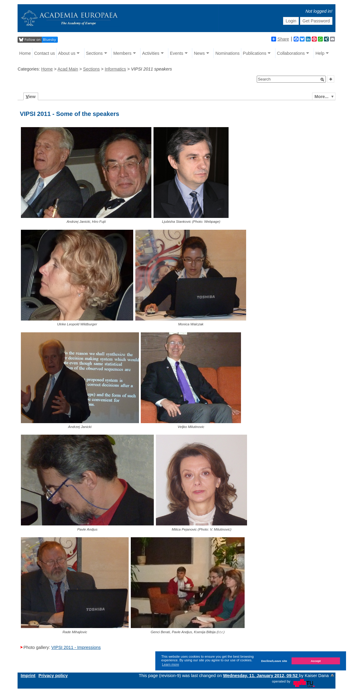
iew (31, 96)
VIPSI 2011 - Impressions (76, 647)
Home (25, 53)
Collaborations (291, 53)
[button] (322, 79)
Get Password (316, 20)
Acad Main (68, 69)
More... (321, 96)
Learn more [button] (170, 664)
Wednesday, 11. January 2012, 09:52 (261, 675)
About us (66, 53)
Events (176, 53)
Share (280, 39)
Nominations (227, 53)
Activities (150, 53)
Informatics (115, 69)
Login (291, 20)
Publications (254, 53)
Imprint (28, 675)
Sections (94, 53)
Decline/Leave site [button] (274, 661)
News (199, 53)
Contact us (44, 53)
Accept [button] (316, 661)
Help (320, 53)
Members (122, 53)
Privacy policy (53, 675)
